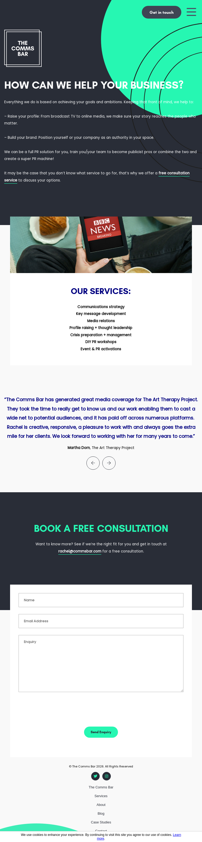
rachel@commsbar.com (79, 551)
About (100, 805)
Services (100, 796)
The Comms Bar (101, 787)
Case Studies (101, 822)
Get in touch (162, 12)
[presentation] (93, 463)
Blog (101, 813)
